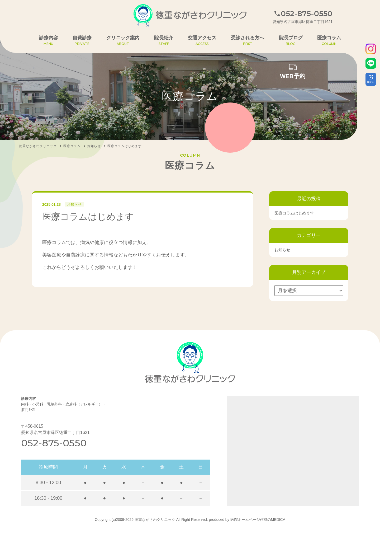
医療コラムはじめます (294, 213)
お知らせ (74, 204)
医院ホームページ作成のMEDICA (257, 519)
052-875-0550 (54, 443)
